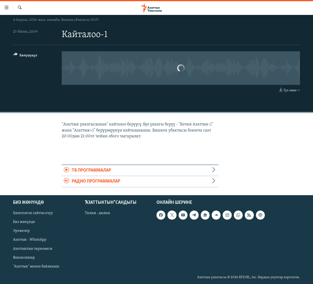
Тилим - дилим (97, 213)
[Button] (25, 56)
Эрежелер (21, 231)
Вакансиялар (24, 257)
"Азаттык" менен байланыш (36, 266)
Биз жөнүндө (24, 222)
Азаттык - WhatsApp (29, 240)
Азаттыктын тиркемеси (32, 248)
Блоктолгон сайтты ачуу (33, 213)
